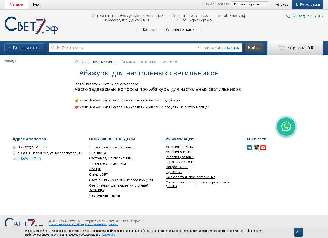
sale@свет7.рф (232, 15)
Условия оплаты (179, 152)
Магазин (16, 4)
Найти (254, 47)
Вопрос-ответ (177, 167)
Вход (282, 4)
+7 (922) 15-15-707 (304, 16)
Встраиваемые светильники (111, 147)
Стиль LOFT (98, 174)
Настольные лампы (104, 195)
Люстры (95, 169)
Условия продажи (180, 146)
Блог (36, 4)
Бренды (149, 30)
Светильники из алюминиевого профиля (121, 180)
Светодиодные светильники (111, 158)
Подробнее (108, 234)
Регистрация (307, 4)
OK (298, 232)
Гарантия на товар (181, 162)
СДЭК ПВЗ (174, 172)
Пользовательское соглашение (190, 177)
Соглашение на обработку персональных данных (198, 184)
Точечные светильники (107, 163)
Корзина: (295, 48)
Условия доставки (180, 30)
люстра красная (227, 47)
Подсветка (97, 152)
